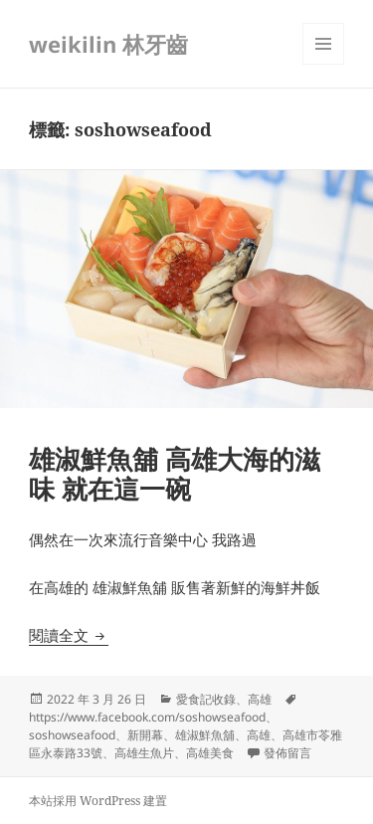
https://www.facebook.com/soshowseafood (147, 717)
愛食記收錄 (206, 699)
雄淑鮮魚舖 (205, 734)
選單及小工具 (323, 64)
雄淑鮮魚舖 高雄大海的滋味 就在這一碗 (174, 474)
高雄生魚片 (144, 752)
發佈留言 (287, 752)
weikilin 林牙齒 (108, 44)
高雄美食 (210, 752)
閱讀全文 (68, 635)
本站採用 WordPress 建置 (98, 800)
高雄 (260, 699)
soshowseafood (72, 734)
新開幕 (145, 734)
